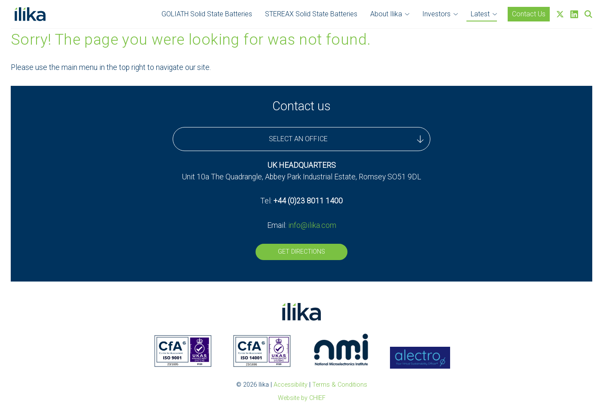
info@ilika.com (312, 225)
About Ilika (386, 14)
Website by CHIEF (302, 398)
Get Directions (301, 251)
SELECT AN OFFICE (346, 139)
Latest (480, 14)
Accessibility (291, 384)
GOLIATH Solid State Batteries (206, 14)
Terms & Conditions (339, 384)
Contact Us (528, 14)
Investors (436, 14)
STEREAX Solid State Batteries (311, 14)
